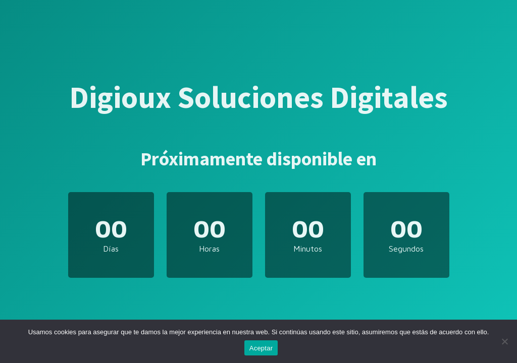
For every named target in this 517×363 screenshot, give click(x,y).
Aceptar (261, 348)
